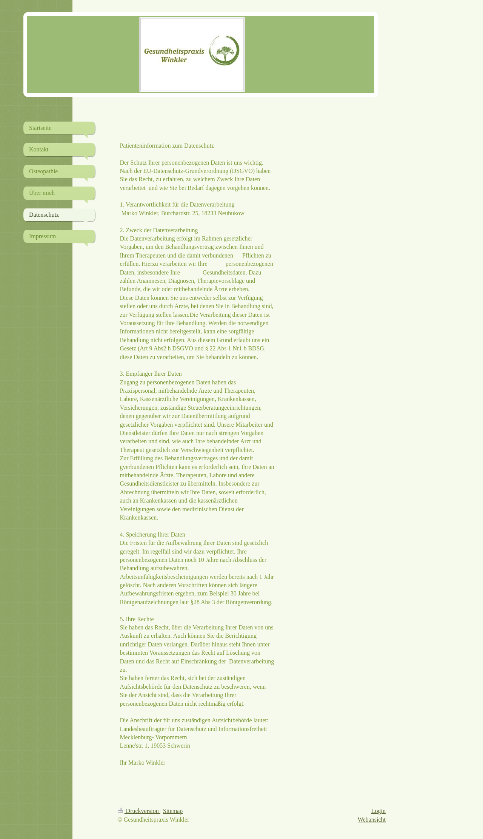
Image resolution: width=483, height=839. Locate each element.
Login (378, 811)
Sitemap (173, 811)
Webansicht (372, 819)
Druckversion (139, 811)
